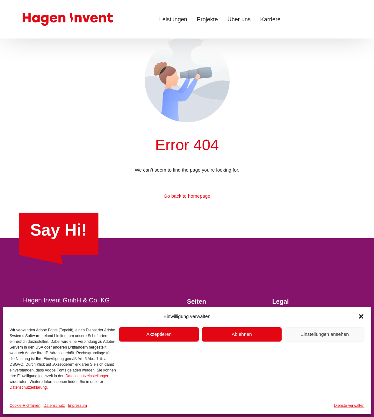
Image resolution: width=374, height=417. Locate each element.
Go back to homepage (187, 196)
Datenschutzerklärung (28, 387)
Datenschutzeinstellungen (87, 376)
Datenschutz (54, 405)
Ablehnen (242, 334)
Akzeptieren (158, 334)
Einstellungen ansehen (324, 334)
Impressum (77, 405)
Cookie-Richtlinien (25, 405)
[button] (361, 316)
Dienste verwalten (349, 405)
